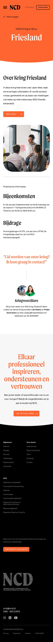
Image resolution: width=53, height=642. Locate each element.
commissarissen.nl (13, 629)
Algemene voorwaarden (12, 482)
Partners (6, 454)
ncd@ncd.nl (9, 608)
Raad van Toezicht (33, 450)
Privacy (6, 633)
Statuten (6, 490)
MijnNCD (29, 7)
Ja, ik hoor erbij (25, 413)
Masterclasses (8, 462)
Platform (6, 446)
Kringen (6, 450)
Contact (30, 462)
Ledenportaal (31, 446)
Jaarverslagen (8, 494)
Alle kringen (13, 17)
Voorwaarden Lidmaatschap (13, 486)
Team (29, 454)
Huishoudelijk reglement (12, 498)
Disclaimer (17, 633)
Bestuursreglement (10, 508)
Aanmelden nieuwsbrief (16, 549)
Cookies (28, 633)
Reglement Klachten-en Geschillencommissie (12, 503)
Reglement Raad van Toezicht (14, 512)
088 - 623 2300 (11, 611)
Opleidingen (7, 458)
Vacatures (30, 458)
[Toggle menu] (5, 7)
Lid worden (43, 7)
